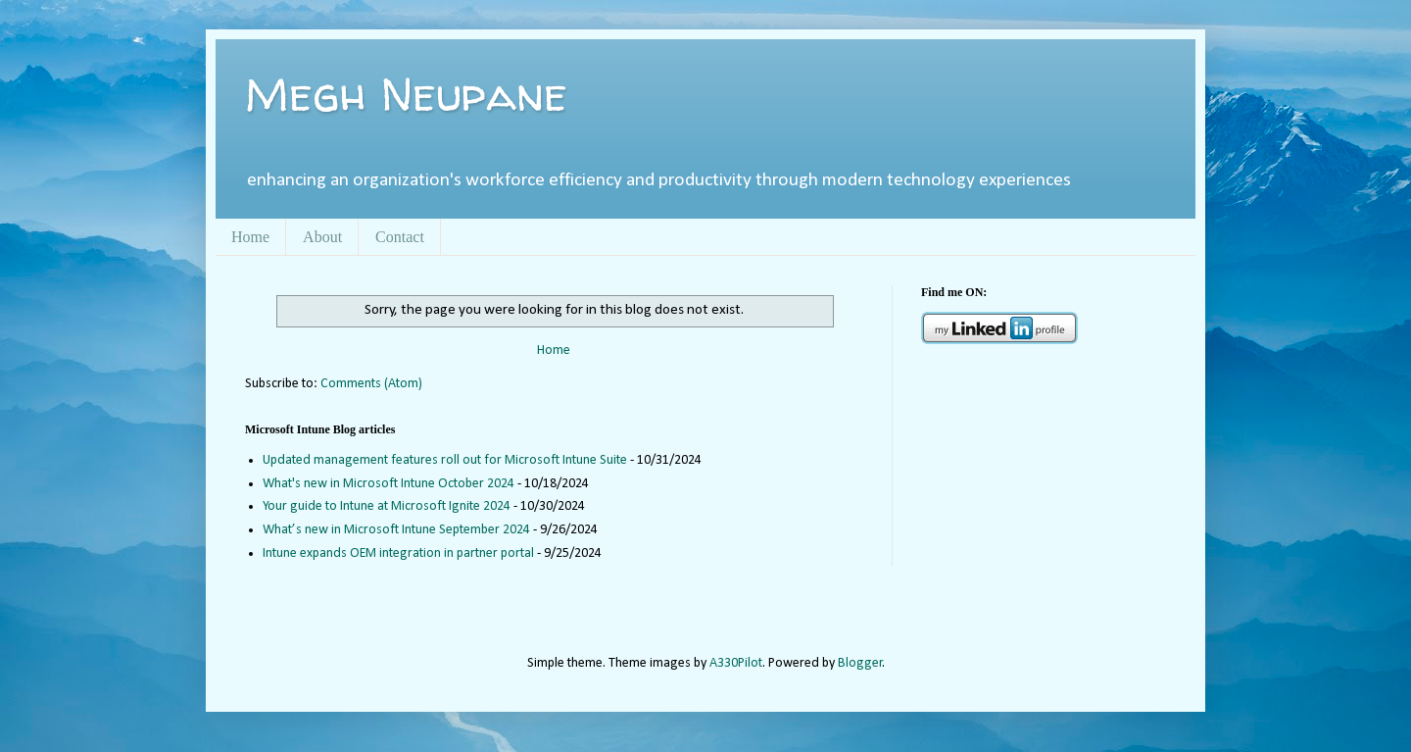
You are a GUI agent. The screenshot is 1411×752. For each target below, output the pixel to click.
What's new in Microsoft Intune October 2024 (388, 483)
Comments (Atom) (371, 383)
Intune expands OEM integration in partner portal (398, 553)
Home (250, 236)
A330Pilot (735, 663)
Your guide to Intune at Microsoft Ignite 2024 (387, 506)
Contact (399, 236)
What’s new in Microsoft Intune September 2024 (396, 530)
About (322, 236)
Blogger (860, 663)
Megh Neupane (406, 93)
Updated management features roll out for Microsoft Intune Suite (445, 460)
